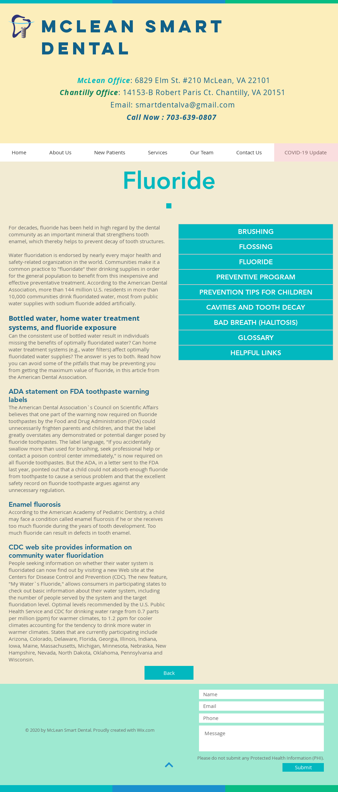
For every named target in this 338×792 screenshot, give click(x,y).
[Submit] (303, 767)
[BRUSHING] (255, 231)
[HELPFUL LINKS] (255, 352)
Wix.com (146, 730)
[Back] (169, 673)
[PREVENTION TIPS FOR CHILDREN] (255, 292)
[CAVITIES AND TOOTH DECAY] (255, 307)
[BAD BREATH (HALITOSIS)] (255, 322)
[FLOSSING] (255, 246)
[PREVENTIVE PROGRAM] (255, 277)
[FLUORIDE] (255, 261)
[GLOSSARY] (255, 337)
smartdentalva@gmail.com (185, 105)
